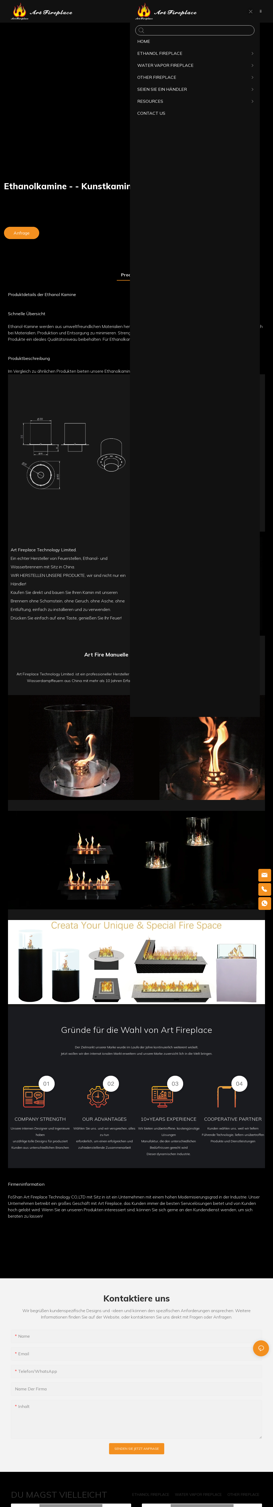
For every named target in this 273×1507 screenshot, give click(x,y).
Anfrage (22, 233)
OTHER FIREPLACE (243, 1494)
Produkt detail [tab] (136, 274)
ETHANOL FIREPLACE (150, 1494)
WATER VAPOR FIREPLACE (198, 1494)
